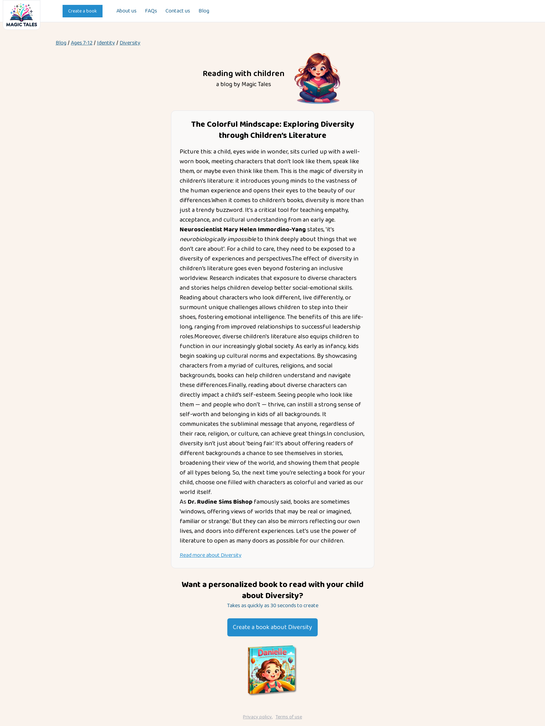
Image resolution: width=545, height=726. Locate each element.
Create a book (82, 11)
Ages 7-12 (81, 43)
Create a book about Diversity (272, 627)
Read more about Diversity (211, 555)
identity (106, 43)
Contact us (177, 11)
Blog (203, 11)
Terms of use (289, 716)
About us (126, 11)
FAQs (151, 11)
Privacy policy (257, 716)
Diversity (130, 43)
